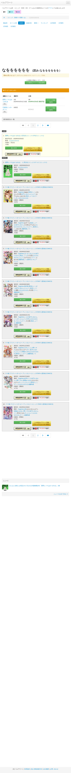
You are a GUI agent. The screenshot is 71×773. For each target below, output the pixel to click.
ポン (17, 198)
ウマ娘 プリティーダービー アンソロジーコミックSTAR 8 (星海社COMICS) (28, 248)
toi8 (25, 409)
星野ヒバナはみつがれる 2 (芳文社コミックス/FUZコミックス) (24, 135)
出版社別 (29, 23)
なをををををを (14, 140)
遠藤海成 (24, 229)
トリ (29, 229)
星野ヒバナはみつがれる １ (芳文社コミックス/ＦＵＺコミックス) (26, 162)
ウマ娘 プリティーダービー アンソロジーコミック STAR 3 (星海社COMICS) (29, 404)
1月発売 (60, 23)
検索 (18, 12)
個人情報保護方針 (36, 769)
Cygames (21, 192)
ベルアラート (7, 2)
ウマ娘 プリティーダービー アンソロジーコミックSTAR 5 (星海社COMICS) (28, 343)
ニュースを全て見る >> (61, 494)
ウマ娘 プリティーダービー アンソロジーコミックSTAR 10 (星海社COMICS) (29, 187)
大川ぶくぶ (27, 347)
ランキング (44, 23)
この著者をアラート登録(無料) (35, 83)
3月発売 (13, 26)
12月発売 (53, 23)
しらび (26, 317)
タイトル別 (13, 23)
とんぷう (33, 194)
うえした (18, 321)
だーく (30, 227)
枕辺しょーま (30, 196)
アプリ (50, 8)
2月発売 (5, 26)
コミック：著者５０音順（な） (17, 17)
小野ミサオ (19, 380)
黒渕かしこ (31, 192)
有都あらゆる (25, 351)
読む (5, 104)
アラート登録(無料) (51, 101)
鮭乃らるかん (25, 194)
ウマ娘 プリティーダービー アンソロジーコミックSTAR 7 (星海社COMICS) (28, 281)
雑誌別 (5, 23)
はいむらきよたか (29, 253)
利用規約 (27, 769)
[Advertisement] (18, 48)
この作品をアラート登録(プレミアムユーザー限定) (33, 149)
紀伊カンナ (27, 378)
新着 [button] (36, 23)
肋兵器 (26, 286)
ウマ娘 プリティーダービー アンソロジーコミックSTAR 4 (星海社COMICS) (28, 373)
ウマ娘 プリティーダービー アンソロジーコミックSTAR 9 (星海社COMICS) (28, 218)
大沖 (27, 319)
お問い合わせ (54, 769)
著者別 (21, 23)
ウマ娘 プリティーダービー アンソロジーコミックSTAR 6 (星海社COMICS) (28, 312)
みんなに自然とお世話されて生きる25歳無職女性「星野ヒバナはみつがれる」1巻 (34, 485)
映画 (11, 12)
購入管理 (14, 148)
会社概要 (46, 769)
